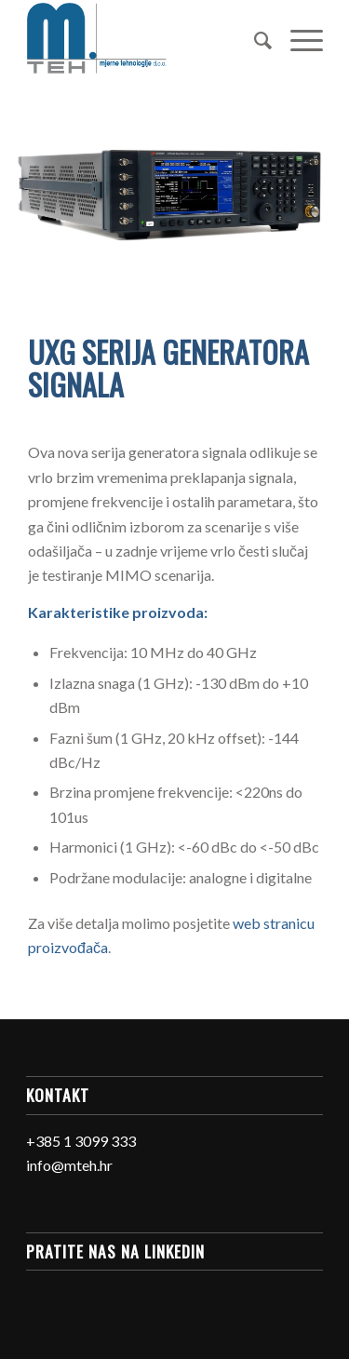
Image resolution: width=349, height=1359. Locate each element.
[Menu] (297, 38)
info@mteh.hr (69, 1165)
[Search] (253, 38)
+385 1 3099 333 (81, 1141)
